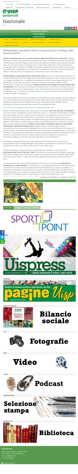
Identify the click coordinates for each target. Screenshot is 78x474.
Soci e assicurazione (59, 4)
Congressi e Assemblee (54, 42)
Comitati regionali (39, 34)
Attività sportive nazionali (39, 31)
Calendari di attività (54, 39)
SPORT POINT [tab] (8, 207)
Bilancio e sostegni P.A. (43, 7)
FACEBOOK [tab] (18, 207)
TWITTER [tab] (26, 207)
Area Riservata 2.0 (8, 463)
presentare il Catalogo (42, 91)
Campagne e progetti (38, 42)
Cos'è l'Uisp (9, 4)
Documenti (25, 42)
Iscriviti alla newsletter (11, 45)
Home (6, 39)
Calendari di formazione (11, 42)
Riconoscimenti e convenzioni (24, 7)
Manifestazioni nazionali (38, 39)
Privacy (67, 7)
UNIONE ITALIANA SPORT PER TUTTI (12, 1)
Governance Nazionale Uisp (19, 39)
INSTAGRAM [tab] (35, 207)
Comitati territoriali (39, 37)
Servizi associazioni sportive (41, 4)
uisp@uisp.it (11, 456)
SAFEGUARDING (57, 7)
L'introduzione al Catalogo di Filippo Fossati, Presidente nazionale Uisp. (28, 107)
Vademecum (9, 7)
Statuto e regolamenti (23, 4)
